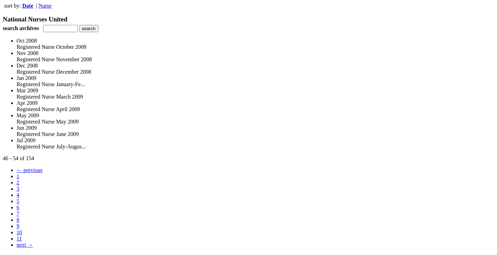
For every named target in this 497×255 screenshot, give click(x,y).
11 (19, 239)
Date (27, 6)
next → (25, 245)
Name (45, 6)
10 (19, 232)
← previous (29, 170)
